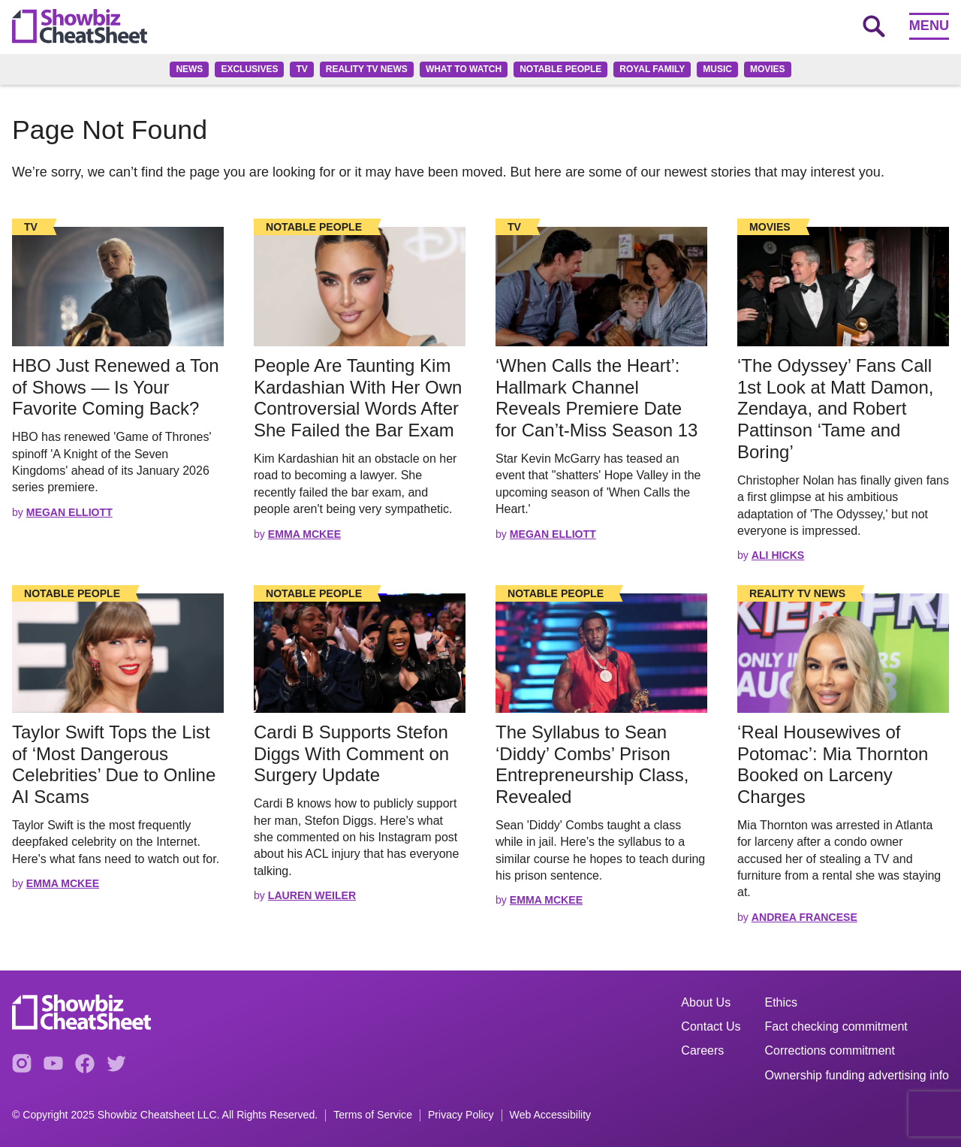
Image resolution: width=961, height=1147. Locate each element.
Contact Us (710, 1026)
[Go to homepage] (79, 26)
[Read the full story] (118, 286)
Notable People (560, 69)
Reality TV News (367, 69)
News (189, 69)
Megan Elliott (69, 512)
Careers (702, 1050)
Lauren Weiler (312, 895)
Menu (929, 25)
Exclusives (249, 69)
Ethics (781, 1002)
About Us (706, 1002)
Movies (767, 69)
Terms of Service (372, 1115)
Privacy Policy (461, 1115)
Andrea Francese (804, 917)
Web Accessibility (551, 1115)
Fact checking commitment (836, 1026)
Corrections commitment (830, 1050)
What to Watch (464, 69)
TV (301, 69)
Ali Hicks (778, 555)
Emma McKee (304, 534)
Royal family (652, 69)
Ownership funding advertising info (857, 1075)
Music (717, 69)
